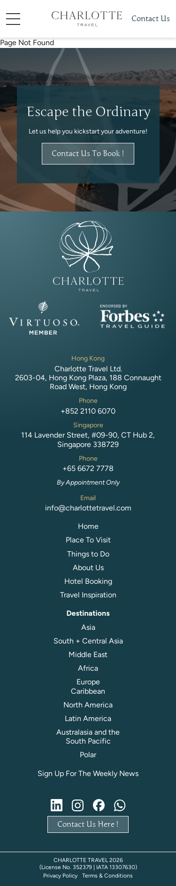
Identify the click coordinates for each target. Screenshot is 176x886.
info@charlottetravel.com (88, 507)
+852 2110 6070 (88, 411)
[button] (27, 19)
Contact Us (150, 19)
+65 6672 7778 (88, 468)
